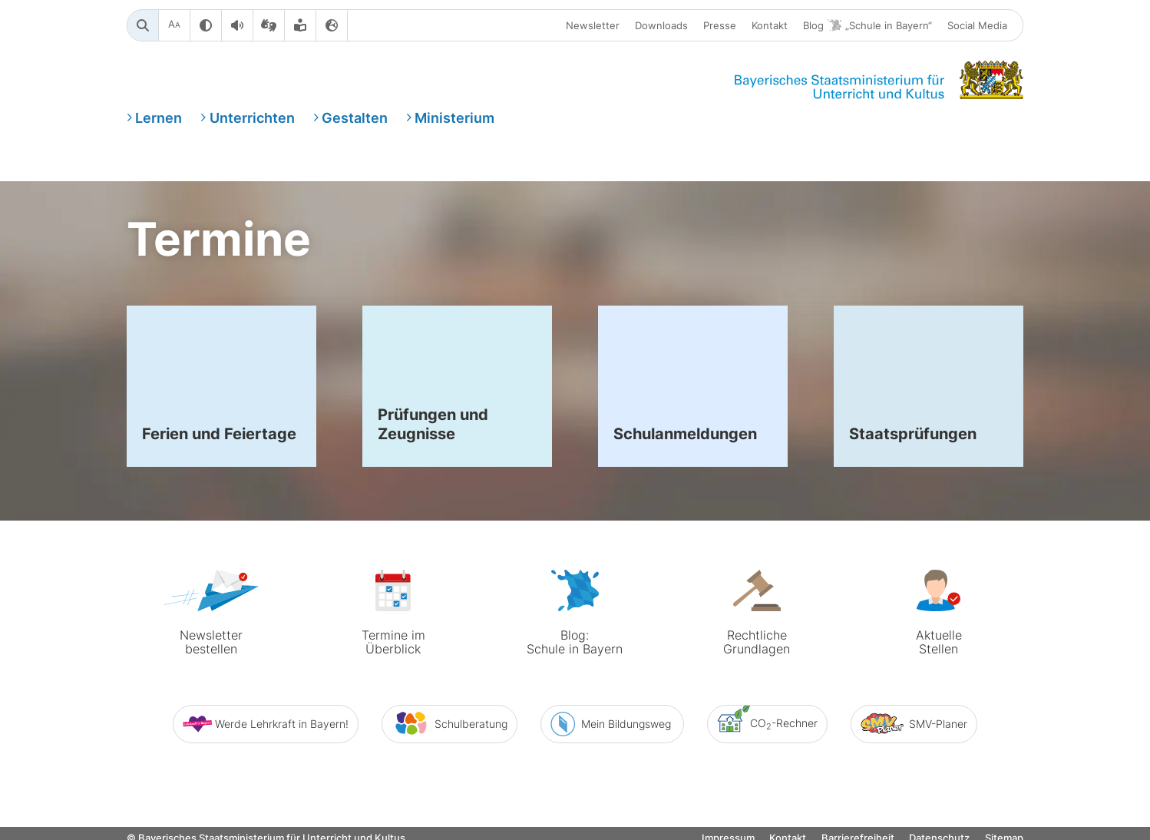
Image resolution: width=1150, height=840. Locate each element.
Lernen (158, 118)
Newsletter (593, 25)
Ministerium (454, 118)
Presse (719, 25)
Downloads (661, 25)
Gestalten (355, 118)
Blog (867, 25)
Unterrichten (252, 118)
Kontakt (770, 25)
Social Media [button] (977, 25)
